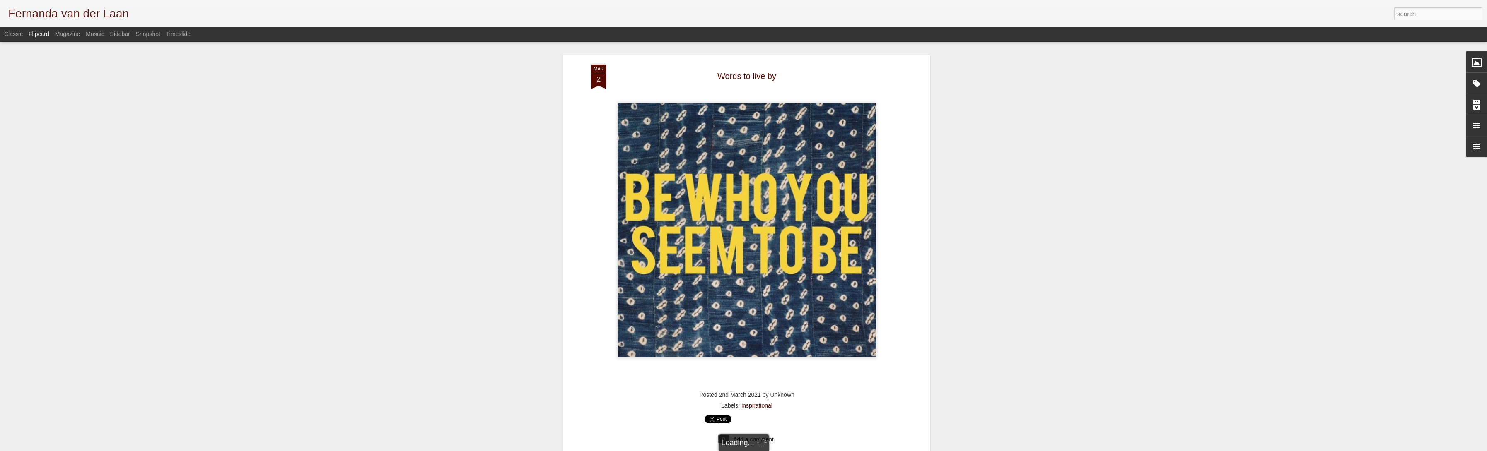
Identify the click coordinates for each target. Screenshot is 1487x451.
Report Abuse (893, 446)
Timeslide (178, 34)
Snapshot (148, 34)
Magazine (67, 34)
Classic (13, 34)
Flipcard (39, 34)
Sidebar (120, 34)
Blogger (869, 446)
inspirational (756, 338)
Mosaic (95, 34)
